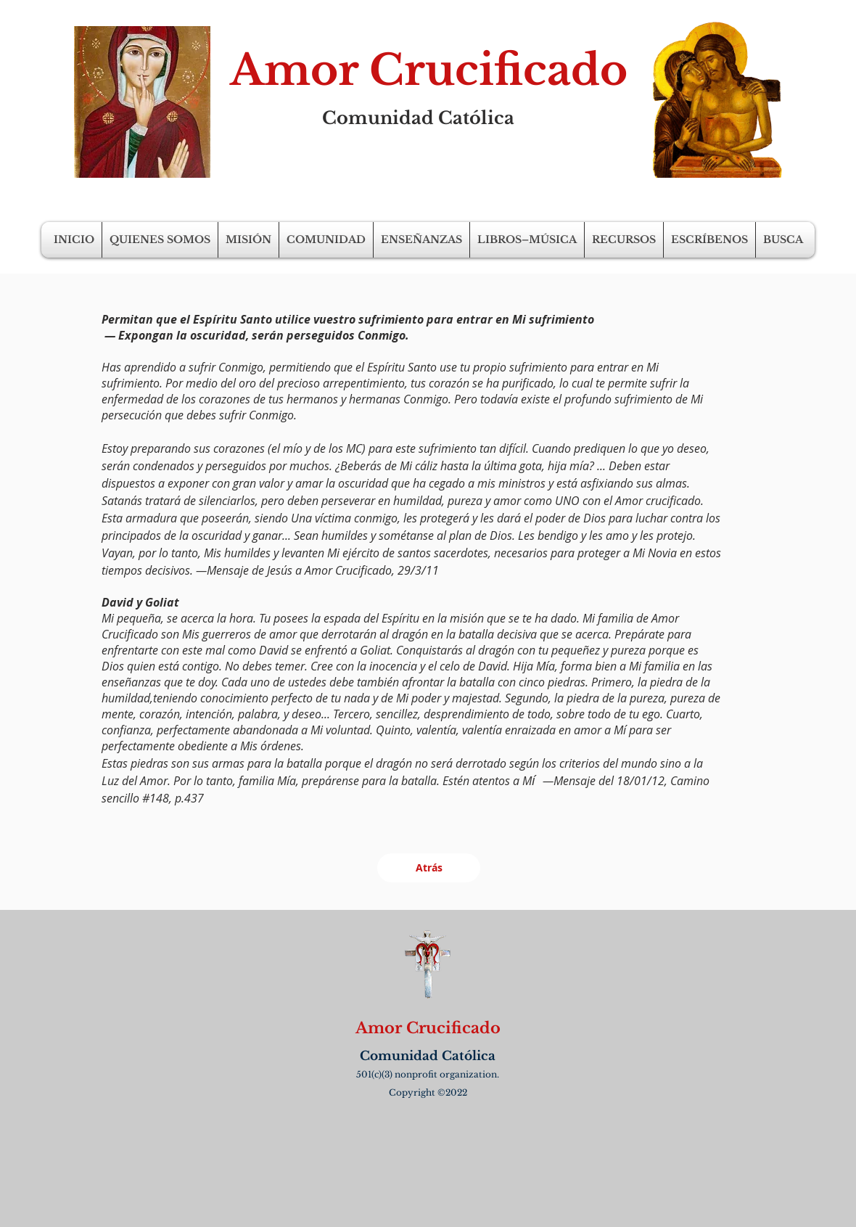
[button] (160, 240)
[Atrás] (428, 867)
